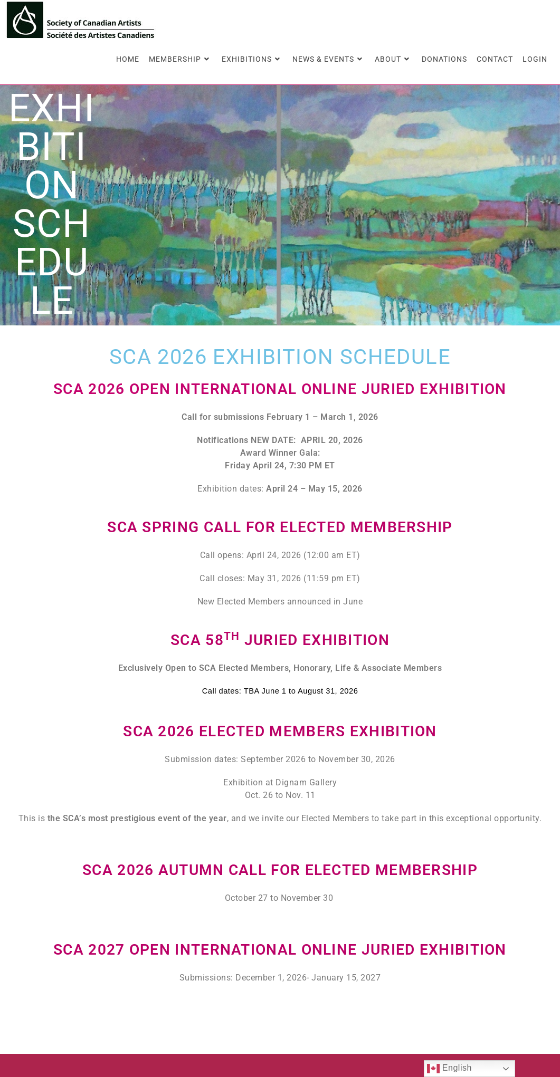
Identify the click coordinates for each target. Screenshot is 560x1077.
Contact (401, 1033)
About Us (489, 1015)
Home (395, 1015)
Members (439, 1015)
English (449, 1068)
